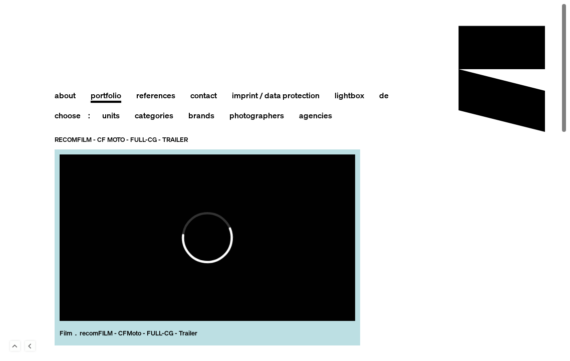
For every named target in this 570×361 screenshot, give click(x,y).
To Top (15, 346)
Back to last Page (30, 346)
